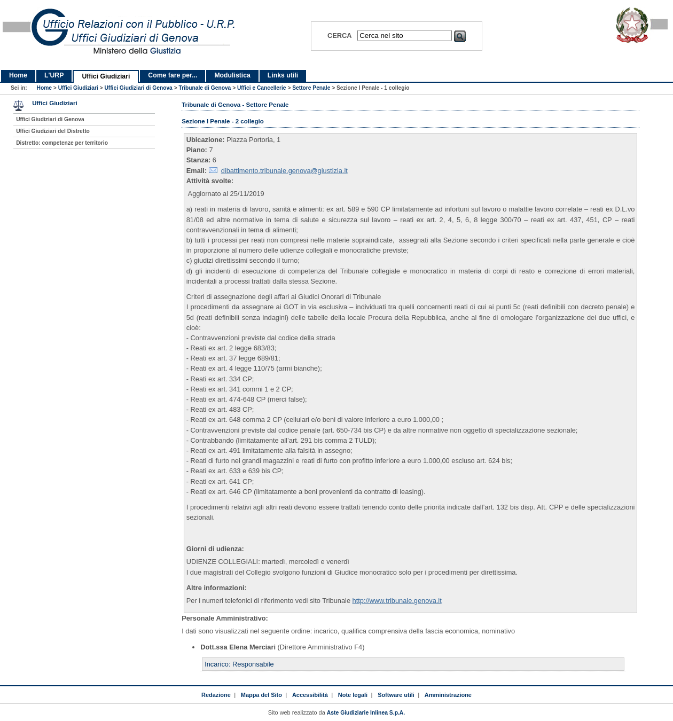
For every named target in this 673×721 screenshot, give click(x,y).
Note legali (352, 695)
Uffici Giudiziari (106, 76)
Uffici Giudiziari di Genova (138, 88)
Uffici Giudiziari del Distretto (53, 131)
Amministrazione (448, 695)
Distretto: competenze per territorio (62, 143)
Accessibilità (310, 695)
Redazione (216, 695)
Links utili (283, 75)
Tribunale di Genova (204, 88)
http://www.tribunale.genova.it (397, 601)
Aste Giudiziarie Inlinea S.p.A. (366, 713)
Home (18, 75)
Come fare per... (172, 75)
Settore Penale (311, 88)
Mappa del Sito (261, 695)
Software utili (396, 695)
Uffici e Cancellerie (261, 88)
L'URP (54, 75)
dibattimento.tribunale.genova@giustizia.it (284, 171)
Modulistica (232, 75)
